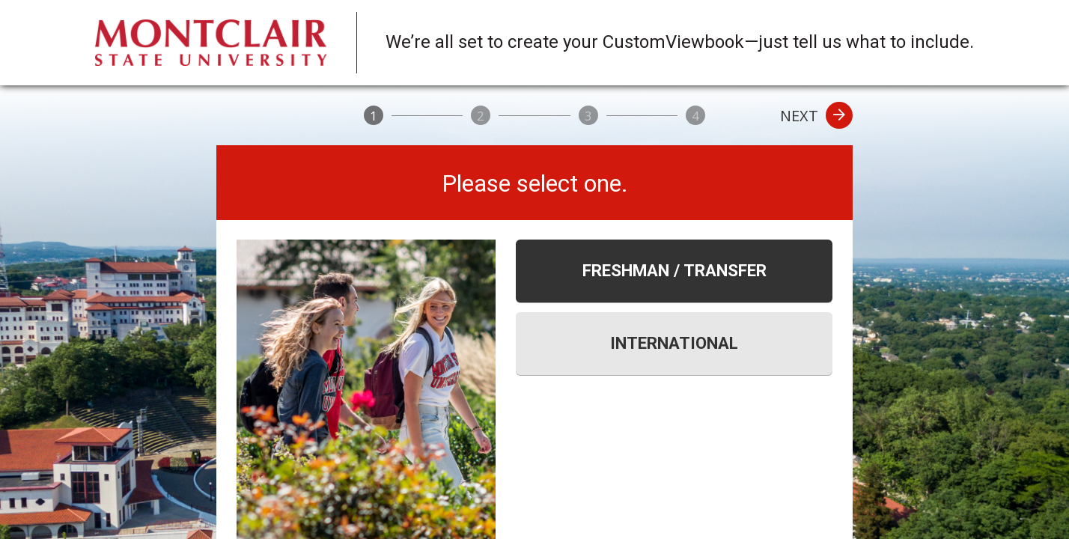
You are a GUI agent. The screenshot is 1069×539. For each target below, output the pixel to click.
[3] (588, 115)
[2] (481, 115)
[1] (374, 115)
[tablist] (674, 307)
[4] (695, 115)
